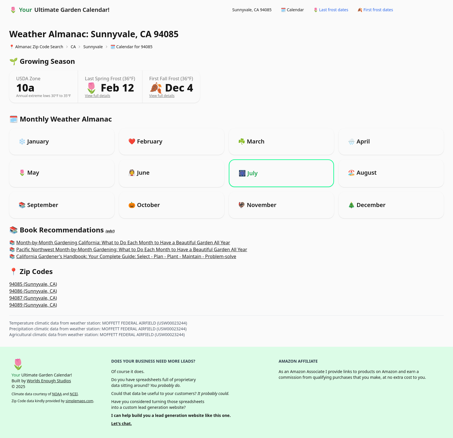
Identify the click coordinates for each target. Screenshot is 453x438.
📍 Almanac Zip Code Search (36, 46)
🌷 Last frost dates (330, 9)
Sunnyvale (93, 46)
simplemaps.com (79, 400)
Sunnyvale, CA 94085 (252, 9)
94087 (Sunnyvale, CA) (33, 298)
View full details (97, 95)
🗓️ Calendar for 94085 (131, 46)
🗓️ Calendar (292, 9)
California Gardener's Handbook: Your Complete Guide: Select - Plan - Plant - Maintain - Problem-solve (126, 256)
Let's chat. (121, 423)
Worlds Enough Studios (49, 380)
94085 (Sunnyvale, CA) (33, 284)
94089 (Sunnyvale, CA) (33, 305)
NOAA (57, 394)
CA (73, 46)
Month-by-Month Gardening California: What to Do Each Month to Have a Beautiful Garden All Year (123, 242)
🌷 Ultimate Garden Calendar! (59, 10)
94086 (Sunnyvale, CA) (33, 291)
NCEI (74, 394)
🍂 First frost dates (375, 9)
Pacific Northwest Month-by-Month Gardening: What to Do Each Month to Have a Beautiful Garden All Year (131, 249)
